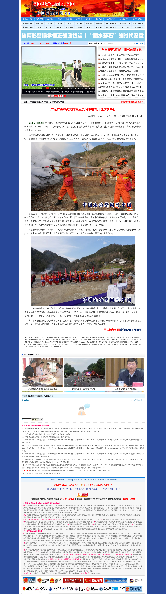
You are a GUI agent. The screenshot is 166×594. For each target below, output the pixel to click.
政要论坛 (59, 23)
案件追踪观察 (28, 27)
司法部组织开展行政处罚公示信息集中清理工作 (122, 87)
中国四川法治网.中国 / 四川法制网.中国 (47, 102)
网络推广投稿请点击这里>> (132, 102)
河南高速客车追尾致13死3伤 (84, 389)
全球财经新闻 (111, 27)
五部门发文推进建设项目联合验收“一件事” (119, 71)
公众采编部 (60, 480)
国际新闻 (59, 27)
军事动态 (39, 27)
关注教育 (99, 23)
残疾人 (89, 27)
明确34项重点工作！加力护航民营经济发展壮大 (122, 63)
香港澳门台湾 (125, 27)
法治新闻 (49, 27)
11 (79, 88)
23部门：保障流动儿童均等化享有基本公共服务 (122, 67)
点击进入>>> (69, 43)
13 (86, 88)
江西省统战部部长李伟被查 (126, 389)
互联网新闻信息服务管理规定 (62, 434)
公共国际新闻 (138, 27)
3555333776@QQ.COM (40, 43)
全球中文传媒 (42, 7)
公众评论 (79, 23)
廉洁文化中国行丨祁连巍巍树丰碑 (61, 92)
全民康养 (69, 27)
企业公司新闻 (138, 23)
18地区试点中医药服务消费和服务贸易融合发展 (122, 91)
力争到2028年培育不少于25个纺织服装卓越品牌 (122, 75)
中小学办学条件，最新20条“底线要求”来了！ (120, 55)
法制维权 (39, 23)
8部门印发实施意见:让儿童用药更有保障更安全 (121, 79)
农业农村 (99, 27)
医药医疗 (79, 27)
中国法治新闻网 (118, 116)
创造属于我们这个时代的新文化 (121, 49)
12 (82, 88)
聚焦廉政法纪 (28, 23)
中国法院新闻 (125, 23)
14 (89, 88)
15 (93, 88)
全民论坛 (49, 23)
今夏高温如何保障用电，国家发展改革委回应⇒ (122, 59)
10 (75, 88)
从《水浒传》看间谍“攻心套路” (34, 92)
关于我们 (52, 480)
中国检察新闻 (111, 23)
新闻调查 (89, 23)
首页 (26, 102)
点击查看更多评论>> (137, 400)
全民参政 (69, 23)
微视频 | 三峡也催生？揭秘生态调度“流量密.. (93, 92)
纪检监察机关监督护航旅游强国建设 (42, 389)
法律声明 (69, 480)
